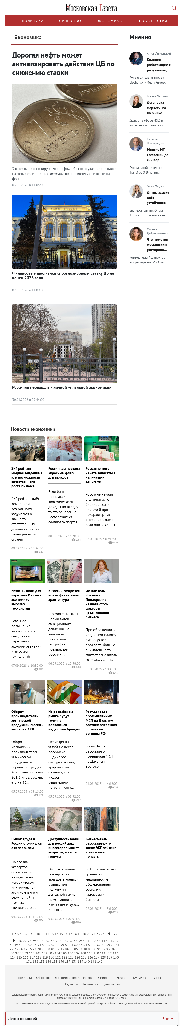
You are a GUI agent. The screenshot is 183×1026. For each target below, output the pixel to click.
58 (57, 945)
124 (77, 957)
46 (112, 941)
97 (17, 953)
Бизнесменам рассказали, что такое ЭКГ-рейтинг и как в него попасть (101, 848)
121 (58, 957)
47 (117, 941)
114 (13, 957)
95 (117, 949)
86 (76, 949)
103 (51, 953)
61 (71, 945)
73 (16, 949)
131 (29, 961)
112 (109, 953)
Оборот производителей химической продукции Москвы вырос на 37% (27, 720)
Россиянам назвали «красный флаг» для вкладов (64, 473)
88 (85, 949)
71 (117, 945)
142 (100, 961)
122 (64, 957)
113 (115, 953)
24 (103, 934)
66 (94, 945)
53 (34, 945)
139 (80, 961)
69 (108, 945)
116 (26, 957)
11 (43, 934)
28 (29, 941)
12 (47, 934)
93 (108, 949)
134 (48, 961)
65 (90, 945)
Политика (33, 20)
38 (75, 941)
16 (66, 934)
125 (84, 957)
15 (61, 934)
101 (38, 953)
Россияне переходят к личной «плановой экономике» (61, 387)
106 (70, 953)
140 (87, 961)
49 (16, 945)
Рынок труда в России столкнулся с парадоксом (26, 843)
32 (48, 941)
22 (93, 934)
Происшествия (154, 20)
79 (44, 949)
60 (67, 945)
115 (19, 957)
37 (71, 941)
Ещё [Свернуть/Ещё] (168, 1019)
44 (103, 941)
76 (30, 949)
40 (85, 941)
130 (116, 957)
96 (12, 953)
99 (26, 953)
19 (79, 934)
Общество (70, 20)
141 (93, 961)
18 (75, 934)
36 (66, 941)
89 (90, 949)
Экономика (109, 20)
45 (108, 941)
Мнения (140, 37)
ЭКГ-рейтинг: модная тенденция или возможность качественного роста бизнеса (26, 477)
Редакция (72, 984)
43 (98, 941)
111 (102, 953)
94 (113, 949)
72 (11, 949)
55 (44, 945)
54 (39, 945)
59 (62, 945)
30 (39, 941)
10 (38, 934)
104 (57, 953)
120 (51, 957)
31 (43, 941)
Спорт (158, 978)
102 (44, 953)
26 (20, 941)
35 (62, 941)
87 (80, 949)
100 (32, 953)
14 (56, 934)
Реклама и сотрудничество (101, 984)
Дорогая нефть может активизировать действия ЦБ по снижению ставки (63, 63)
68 (103, 945)
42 (94, 941)
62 (76, 945)
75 (25, 949)
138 (74, 961)
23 (98, 934)
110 (96, 953)
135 (55, 961)
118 (38, 957)
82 (57, 949)
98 (21, 953)
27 (25, 941)
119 (45, 957)
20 (84, 934)
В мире (102, 978)
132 (35, 961)
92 (103, 949)
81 (53, 949)
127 (96, 957)
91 (99, 949)
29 (34, 941)
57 (53, 945)
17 (70, 934)
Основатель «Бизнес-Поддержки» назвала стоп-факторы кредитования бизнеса (97, 603)
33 (52, 941)
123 (71, 957)
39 (80, 941)
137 (67, 961)
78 (39, 949)
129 (109, 957)
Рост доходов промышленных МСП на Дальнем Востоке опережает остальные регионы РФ (101, 722)
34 (57, 941)
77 (34, 949)
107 (77, 953)
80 (48, 949)
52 (30, 945)
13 (52, 934)
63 (80, 945)
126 (90, 957)
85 (71, 949)
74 (21, 949)
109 (90, 953)
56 (48, 945)
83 (62, 949)
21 (89, 934)
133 (42, 961)
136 (61, 961)
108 (83, 953)
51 (25, 945)
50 (21, 945)
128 (103, 957)
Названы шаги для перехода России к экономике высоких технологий (26, 599)
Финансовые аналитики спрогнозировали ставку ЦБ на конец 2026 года (63, 275)
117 (32, 957)
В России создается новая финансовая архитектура (64, 595)
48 (11, 945)
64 (85, 945)
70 (113, 945)
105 (64, 953)
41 (89, 941)
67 (99, 945)
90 (94, 949)
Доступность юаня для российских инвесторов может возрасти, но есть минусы (63, 848)
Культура (139, 978)
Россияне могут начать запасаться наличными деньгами (100, 475)
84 (67, 949)
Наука (121, 978)
